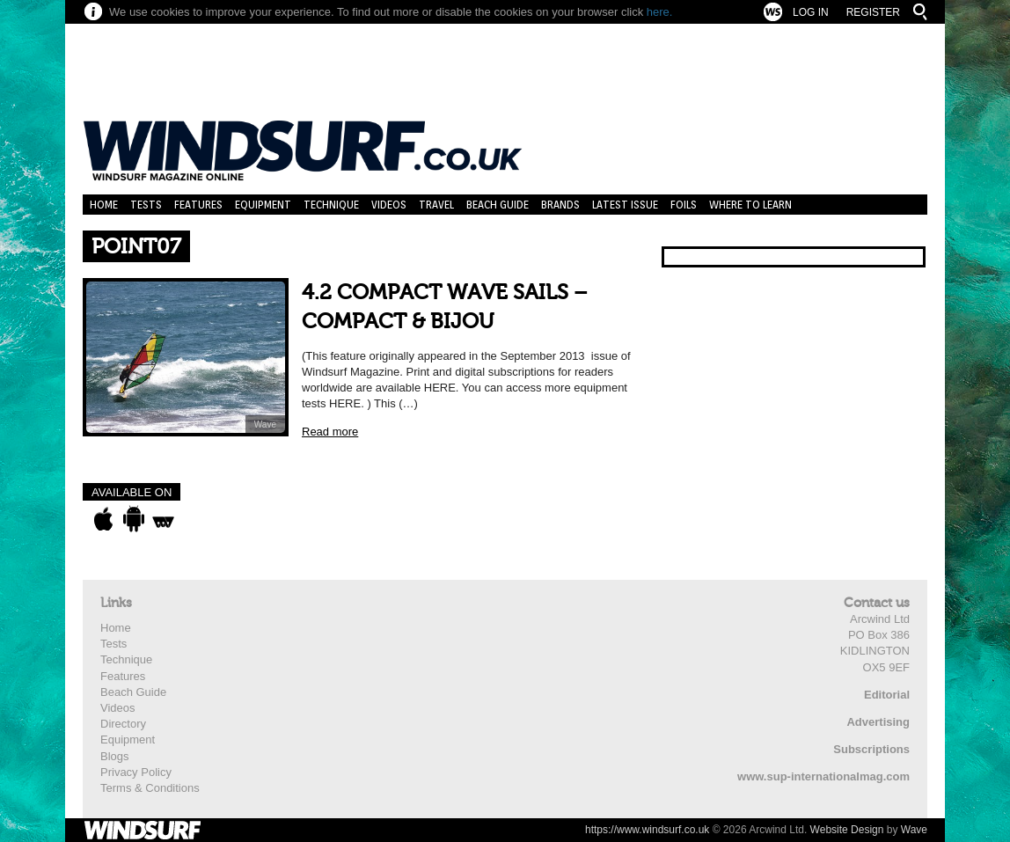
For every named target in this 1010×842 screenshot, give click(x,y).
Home (104, 204)
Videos (388, 204)
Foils (683, 204)
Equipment (263, 204)
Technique (331, 204)
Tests (146, 204)
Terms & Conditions (150, 787)
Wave (265, 424)
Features (198, 204)
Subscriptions (871, 749)
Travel (436, 204)
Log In (811, 12)
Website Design (847, 830)
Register (873, 12)
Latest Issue (625, 204)
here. (660, 11)
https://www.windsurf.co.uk (647, 830)
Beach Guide (497, 204)
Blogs (114, 756)
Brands (560, 204)
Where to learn (750, 204)
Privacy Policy (136, 772)
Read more (330, 431)
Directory (123, 723)
